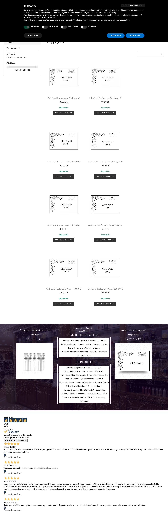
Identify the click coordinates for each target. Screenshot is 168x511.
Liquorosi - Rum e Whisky (70, 251)
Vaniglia (75, 266)
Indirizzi (61, 492)
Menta (106, 251)
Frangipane (81, 243)
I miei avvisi (63, 498)
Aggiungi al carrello (58, 111)
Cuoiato (80, 213)
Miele (68, 255)
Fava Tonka (65, 243)
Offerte (7, 482)
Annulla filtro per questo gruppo (17, 57)
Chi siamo (35, 491)
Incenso (100, 243)
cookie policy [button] (111, 13)
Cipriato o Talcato (67, 213)
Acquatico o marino (70, 209)
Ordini (61, 485)
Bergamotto (79, 236)
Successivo (22, 309)
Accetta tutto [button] (135, 35)
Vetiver (83, 266)
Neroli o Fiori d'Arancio (90, 258)
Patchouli (65, 262)
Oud (103, 258)
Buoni (61, 495)
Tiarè (105, 262)
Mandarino (87, 251)
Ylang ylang (101, 266)
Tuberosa (66, 266)
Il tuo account (68, 478)
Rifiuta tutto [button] (116, 35)
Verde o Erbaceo (84, 224)
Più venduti (8, 489)
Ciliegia (98, 236)
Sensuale (84, 220)
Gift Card (10, 54)
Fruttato (104, 213)
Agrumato (84, 209)
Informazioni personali (67, 482)
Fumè (70, 216)
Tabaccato (102, 220)
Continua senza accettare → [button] (133, 5)
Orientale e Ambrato (70, 220)
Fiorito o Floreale (92, 213)
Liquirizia (99, 247)
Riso (94, 262)
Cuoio (91, 240)
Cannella (89, 236)
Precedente (10, 309)
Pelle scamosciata (78, 262)
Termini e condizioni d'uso (41, 488)
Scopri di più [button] (33, 35)
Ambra (70, 236)
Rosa (99, 262)
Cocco (85, 240)
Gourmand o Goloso (82, 216)
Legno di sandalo (86, 247)
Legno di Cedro (71, 247)
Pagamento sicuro (38, 495)
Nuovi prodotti (9, 486)
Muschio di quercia (71, 258)
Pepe (89, 262)
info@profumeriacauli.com (150, 497)
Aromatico (101, 209)
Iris (106, 243)
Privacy (34, 501)
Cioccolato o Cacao (72, 240)
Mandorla (97, 251)
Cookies (34, 504)
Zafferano (84, 269)
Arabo (93, 209)
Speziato (92, 220)
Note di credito (64, 489)
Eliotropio (99, 240)
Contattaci (35, 498)
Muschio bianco (95, 255)
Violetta (90, 266)
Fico (73, 243)
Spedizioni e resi (37, 485)
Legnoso (96, 216)
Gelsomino (91, 243)
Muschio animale (79, 255)
